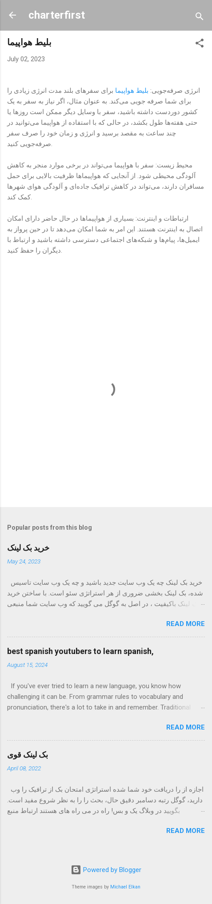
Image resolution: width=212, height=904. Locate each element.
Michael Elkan (125, 887)
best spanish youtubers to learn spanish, (80, 651)
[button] (199, 45)
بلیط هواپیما (131, 91)
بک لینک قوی (27, 754)
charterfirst (56, 15)
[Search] (199, 18)
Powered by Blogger (106, 870)
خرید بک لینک (28, 547)
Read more (185, 624)
